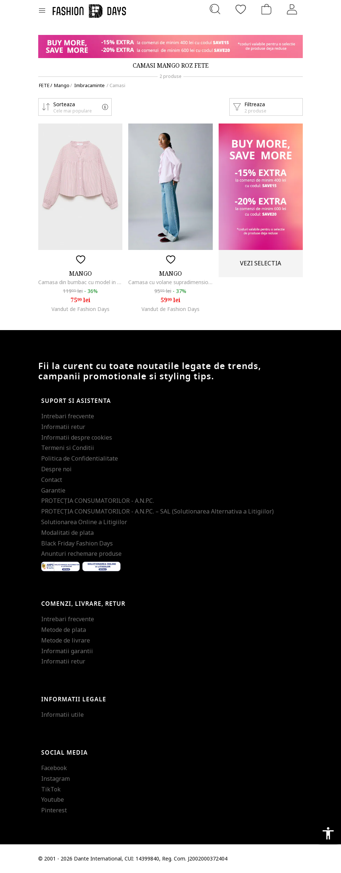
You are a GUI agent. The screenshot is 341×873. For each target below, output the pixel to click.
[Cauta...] (215, 9)
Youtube (52, 799)
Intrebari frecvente (67, 416)
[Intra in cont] (292, 9)
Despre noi (56, 469)
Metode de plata (63, 630)
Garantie (53, 490)
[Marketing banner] (170, 46)
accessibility (328, 833)
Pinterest (54, 810)
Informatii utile (62, 715)
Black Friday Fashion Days (77, 543)
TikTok (51, 789)
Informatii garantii (67, 651)
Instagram (55, 778)
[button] (75, 107)
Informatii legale (73, 699)
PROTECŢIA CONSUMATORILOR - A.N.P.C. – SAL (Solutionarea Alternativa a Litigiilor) (157, 511)
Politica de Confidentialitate (79, 458)
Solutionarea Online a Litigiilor (84, 522)
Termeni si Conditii (67, 448)
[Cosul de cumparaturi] (266, 9)
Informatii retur (63, 427)
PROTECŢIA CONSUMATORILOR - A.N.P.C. (97, 501)
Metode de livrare (65, 640)
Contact (51, 480)
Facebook (54, 768)
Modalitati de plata (67, 533)
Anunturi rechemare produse (81, 554)
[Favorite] (241, 9)
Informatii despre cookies (76, 437)
